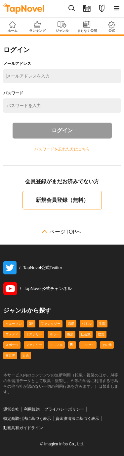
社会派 (86, 334)
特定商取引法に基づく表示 (27, 418)
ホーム (12, 26)
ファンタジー (51, 323)
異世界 (10, 355)
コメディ (12, 334)
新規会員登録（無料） (62, 200)
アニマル (56, 345)
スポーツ (12, 345)
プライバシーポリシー (64, 409)
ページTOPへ (66, 232)
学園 (102, 323)
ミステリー (34, 334)
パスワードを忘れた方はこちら (62, 149)
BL (72, 345)
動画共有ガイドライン (23, 428)
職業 (70, 334)
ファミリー (34, 345)
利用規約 (32, 409)
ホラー (55, 334)
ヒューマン (13, 323)
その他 (107, 345)
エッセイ (88, 345)
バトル (87, 323)
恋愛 (71, 323)
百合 (25, 355)
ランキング (37, 26)
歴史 (101, 334)
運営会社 (11, 409)
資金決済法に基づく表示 (77, 418)
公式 (111, 26)
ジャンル (62, 26)
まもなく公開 (86, 26)
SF (31, 323)
